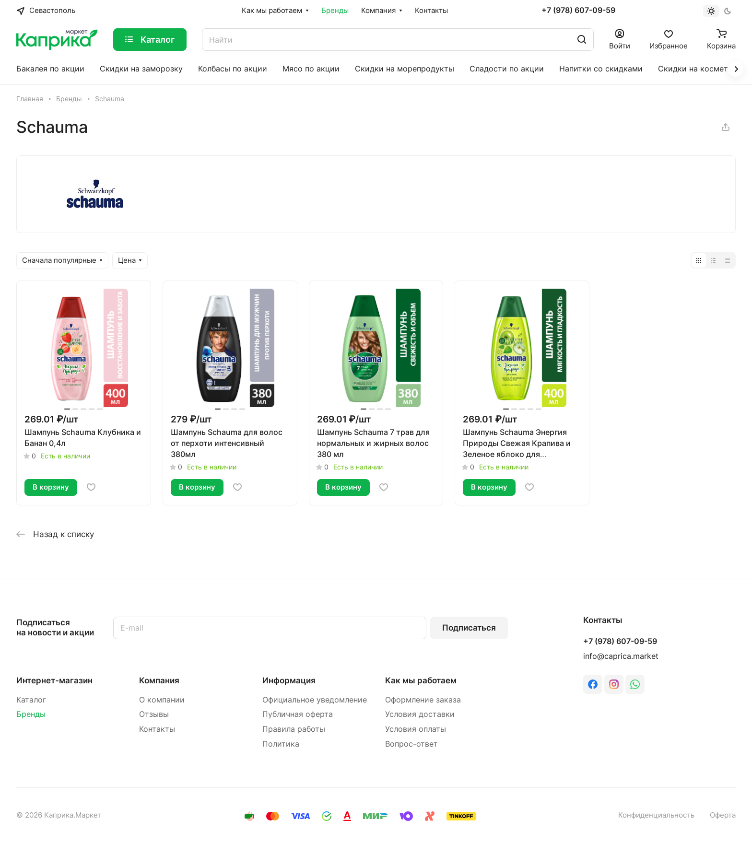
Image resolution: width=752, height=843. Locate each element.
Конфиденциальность (656, 815)
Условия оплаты (415, 729)
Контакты (157, 729)
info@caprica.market (620, 656)
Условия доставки (420, 714)
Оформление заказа (423, 699)
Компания (159, 680)
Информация (289, 680)
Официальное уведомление (314, 699)
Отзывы (154, 714)
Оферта (723, 815)
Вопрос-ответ (411, 744)
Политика (280, 744)
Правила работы (293, 729)
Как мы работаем (421, 680)
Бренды (31, 714)
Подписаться (469, 627)
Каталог (31, 699)
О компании (162, 699)
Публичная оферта (297, 714)
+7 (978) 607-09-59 (578, 10)
